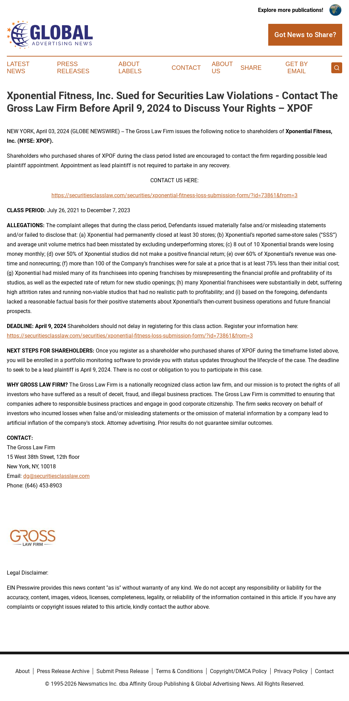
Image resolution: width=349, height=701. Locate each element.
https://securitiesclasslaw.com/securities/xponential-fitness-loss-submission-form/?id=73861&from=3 (174, 195)
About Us (222, 68)
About (22, 671)
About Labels (130, 68)
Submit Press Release (122, 671)
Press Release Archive (63, 671)
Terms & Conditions (179, 671)
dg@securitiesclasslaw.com (56, 476)
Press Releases (73, 68)
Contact (186, 67)
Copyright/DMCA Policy (238, 671)
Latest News (18, 68)
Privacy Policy (291, 671)
